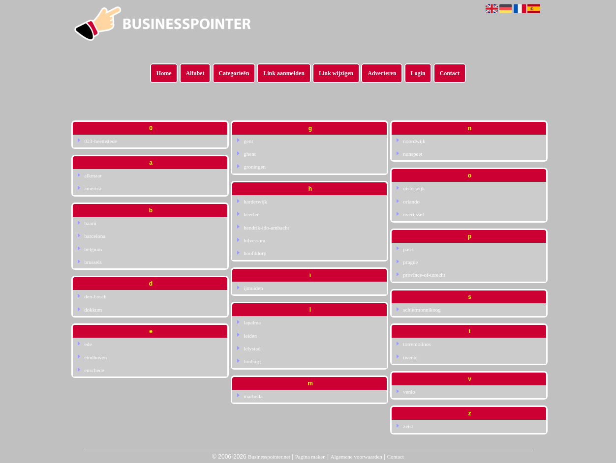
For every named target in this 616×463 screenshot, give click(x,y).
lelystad (252, 348)
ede (88, 344)
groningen (255, 167)
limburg (252, 361)
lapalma (252, 322)
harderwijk (255, 201)
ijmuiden (253, 288)
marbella (253, 396)
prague (410, 262)
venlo (409, 392)
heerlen (251, 214)
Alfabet (194, 73)
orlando (411, 201)
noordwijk (414, 141)
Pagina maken (310, 457)
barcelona (94, 236)
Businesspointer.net (269, 457)
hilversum (254, 240)
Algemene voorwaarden (356, 457)
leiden (250, 336)
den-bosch (95, 296)
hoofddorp (255, 253)
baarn (90, 223)
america (92, 188)
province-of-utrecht (424, 275)
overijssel (413, 214)
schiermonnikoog (421, 310)
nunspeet (412, 154)
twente (410, 357)
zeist (408, 426)
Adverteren (382, 73)
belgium (93, 249)
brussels (92, 262)
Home (164, 73)
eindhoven (95, 357)
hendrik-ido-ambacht (266, 228)
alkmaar (92, 175)
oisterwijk (414, 188)
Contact (450, 73)
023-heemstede (100, 141)
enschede (94, 370)
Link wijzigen (336, 73)
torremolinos (417, 344)
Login (418, 73)
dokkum (93, 310)
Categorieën (233, 73)
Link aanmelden (284, 73)
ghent (249, 154)
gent (248, 141)
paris (408, 249)
